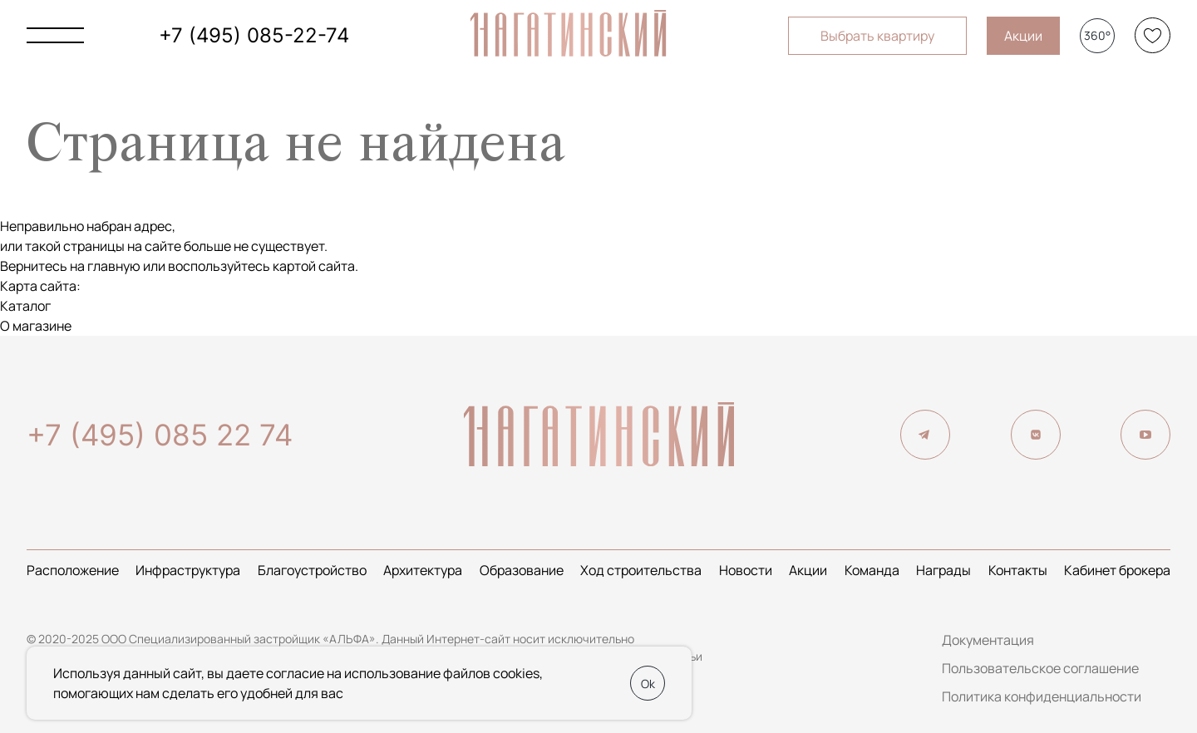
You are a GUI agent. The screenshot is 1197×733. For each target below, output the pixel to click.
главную (113, 266)
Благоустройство (312, 570)
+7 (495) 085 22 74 (160, 434)
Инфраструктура (187, 570)
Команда (872, 570)
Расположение (73, 570)
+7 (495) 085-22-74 (254, 35)
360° (1097, 35)
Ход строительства (641, 570)
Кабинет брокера (1117, 570)
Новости (745, 570)
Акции (1023, 36)
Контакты (1017, 570)
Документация (988, 640)
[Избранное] (1152, 35)
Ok (648, 683)
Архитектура (422, 570)
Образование (522, 570)
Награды (943, 570)
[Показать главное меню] (55, 35)
